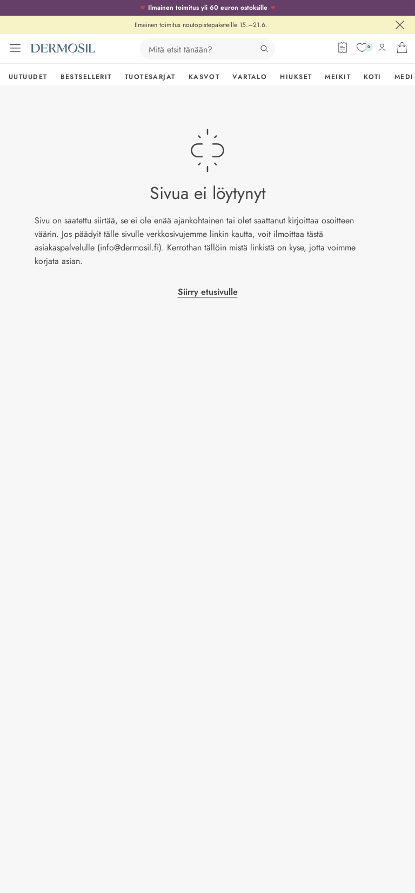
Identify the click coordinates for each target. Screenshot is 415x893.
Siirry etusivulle (208, 292)
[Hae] (264, 48)
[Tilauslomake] (342, 47)
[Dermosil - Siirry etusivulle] (62, 48)
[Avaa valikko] (15, 48)
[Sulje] (400, 25)
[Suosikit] (362, 47)
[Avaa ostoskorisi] (402, 47)
